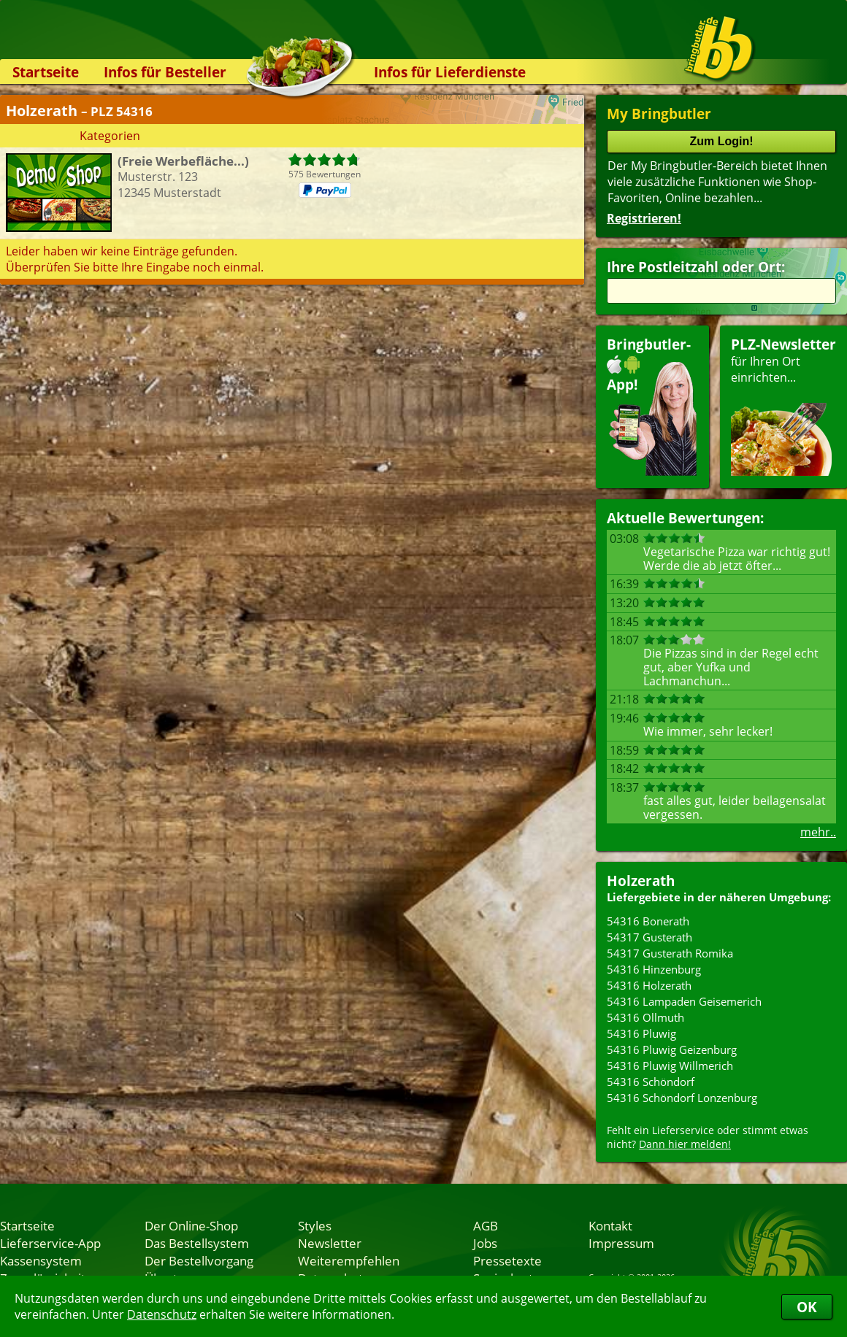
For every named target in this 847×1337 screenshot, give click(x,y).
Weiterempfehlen (348, 1260)
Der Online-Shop (191, 1225)
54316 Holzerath (649, 985)
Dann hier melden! (685, 1144)
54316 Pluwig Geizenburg (672, 1049)
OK (807, 1307)
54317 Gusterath (649, 937)
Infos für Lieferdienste (450, 72)
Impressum (621, 1243)
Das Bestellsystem (197, 1243)
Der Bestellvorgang (199, 1260)
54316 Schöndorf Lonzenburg (682, 1097)
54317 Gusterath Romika (670, 953)
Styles (314, 1225)
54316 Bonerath (648, 921)
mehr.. (818, 832)
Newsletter (329, 1243)
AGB (485, 1225)
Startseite (45, 72)
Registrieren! (644, 218)
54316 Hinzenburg (654, 969)
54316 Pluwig (641, 1033)
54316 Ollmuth (645, 1017)
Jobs (485, 1243)
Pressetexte (507, 1260)
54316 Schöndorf (650, 1081)
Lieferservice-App (50, 1243)
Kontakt (610, 1225)
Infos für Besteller (165, 72)
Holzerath (641, 880)
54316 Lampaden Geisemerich (684, 1001)
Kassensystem (41, 1260)
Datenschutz (161, 1314)
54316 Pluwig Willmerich (670, 1065)
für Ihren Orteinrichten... (783, 405)
